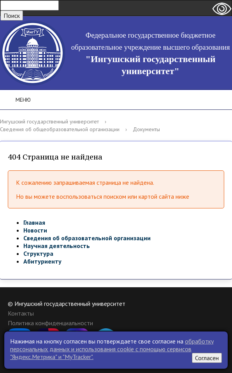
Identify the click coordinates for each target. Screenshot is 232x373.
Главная (34, 222)
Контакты (21, 313)
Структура (38, 253)
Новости (35, 230)
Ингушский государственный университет (49, 121)
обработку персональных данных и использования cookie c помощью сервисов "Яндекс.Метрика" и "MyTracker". (112, 349)
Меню (18, 100)
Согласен (207, 358)
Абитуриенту (42, 261)
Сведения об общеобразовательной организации (60, 129)
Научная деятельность (56, 246)
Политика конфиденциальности (50, 323)
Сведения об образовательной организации (87, 238)
